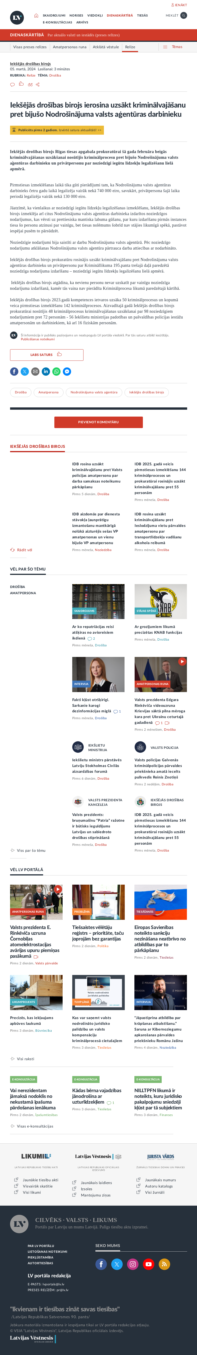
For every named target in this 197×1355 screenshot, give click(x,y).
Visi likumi (32, 1192)
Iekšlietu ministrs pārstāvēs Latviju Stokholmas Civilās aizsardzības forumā (97, 765)
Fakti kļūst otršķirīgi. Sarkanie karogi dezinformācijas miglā (92, 705)
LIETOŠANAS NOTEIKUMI (47, 1251)
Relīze (31, 75)
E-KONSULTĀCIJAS (57, 22)
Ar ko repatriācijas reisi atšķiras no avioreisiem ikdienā (93, 632)
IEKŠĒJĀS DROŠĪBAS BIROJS (37, 447)
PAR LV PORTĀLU (41, 1246)
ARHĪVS (82, 22)
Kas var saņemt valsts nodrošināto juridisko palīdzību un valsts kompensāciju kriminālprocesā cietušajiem (97, 1029)
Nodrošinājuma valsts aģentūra (94, 392)
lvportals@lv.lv (53, 1284)
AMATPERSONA (23, 593)
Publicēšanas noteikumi (38, 339)
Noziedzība (103, 550)
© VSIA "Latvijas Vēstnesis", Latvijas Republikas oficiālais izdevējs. (67, 1331)
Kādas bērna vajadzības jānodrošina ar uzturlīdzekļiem (96, 1096)
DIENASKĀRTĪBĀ (120, 15)
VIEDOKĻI (95, 15)
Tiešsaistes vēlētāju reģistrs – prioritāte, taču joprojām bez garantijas (98, 933)
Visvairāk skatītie (38, 1186)
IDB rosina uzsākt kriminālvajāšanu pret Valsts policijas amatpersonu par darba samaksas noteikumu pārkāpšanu (97, 475)
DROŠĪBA (17, 587)
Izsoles (86, 1189)
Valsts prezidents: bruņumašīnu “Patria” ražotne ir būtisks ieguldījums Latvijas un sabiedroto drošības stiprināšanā (98, 826)
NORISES (76, 15)
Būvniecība (43, 1030)
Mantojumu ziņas (96, 1195)
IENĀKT (181, 5)
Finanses (166, 1115)
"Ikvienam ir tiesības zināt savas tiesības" (65, 1309)
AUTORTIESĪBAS (40, 1263)
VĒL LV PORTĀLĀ (26, 870)
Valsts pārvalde (46, 963)
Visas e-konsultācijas (35, 1126)
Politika (102, 946)
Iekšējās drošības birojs (30, 64)
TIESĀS (142, 15)
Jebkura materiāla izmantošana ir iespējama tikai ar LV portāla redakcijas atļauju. (80, 1325)
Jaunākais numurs (160, 1180)
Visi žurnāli (154, 1192)
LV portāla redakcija (49, 1275)
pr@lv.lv (63, 1290)
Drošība (55, 75)
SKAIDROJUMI (54, 15)
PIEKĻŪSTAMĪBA (40, 1257)
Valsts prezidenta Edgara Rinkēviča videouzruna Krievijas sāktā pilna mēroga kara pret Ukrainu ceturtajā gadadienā (160, 711)
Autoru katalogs (159, 1186)
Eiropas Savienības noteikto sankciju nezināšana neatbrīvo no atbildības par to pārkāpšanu (160, 939)
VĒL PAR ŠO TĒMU (28, 569)
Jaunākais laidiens (96, 1183)
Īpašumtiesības (46, 1115)
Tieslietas (166, 957)
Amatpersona (49, 392)
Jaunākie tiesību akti (40, 1180)
